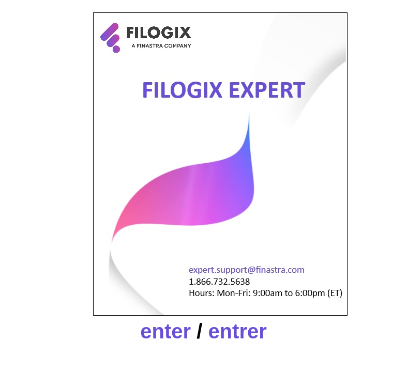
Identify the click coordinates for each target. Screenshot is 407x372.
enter (165, 331)
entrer (237, 331)
